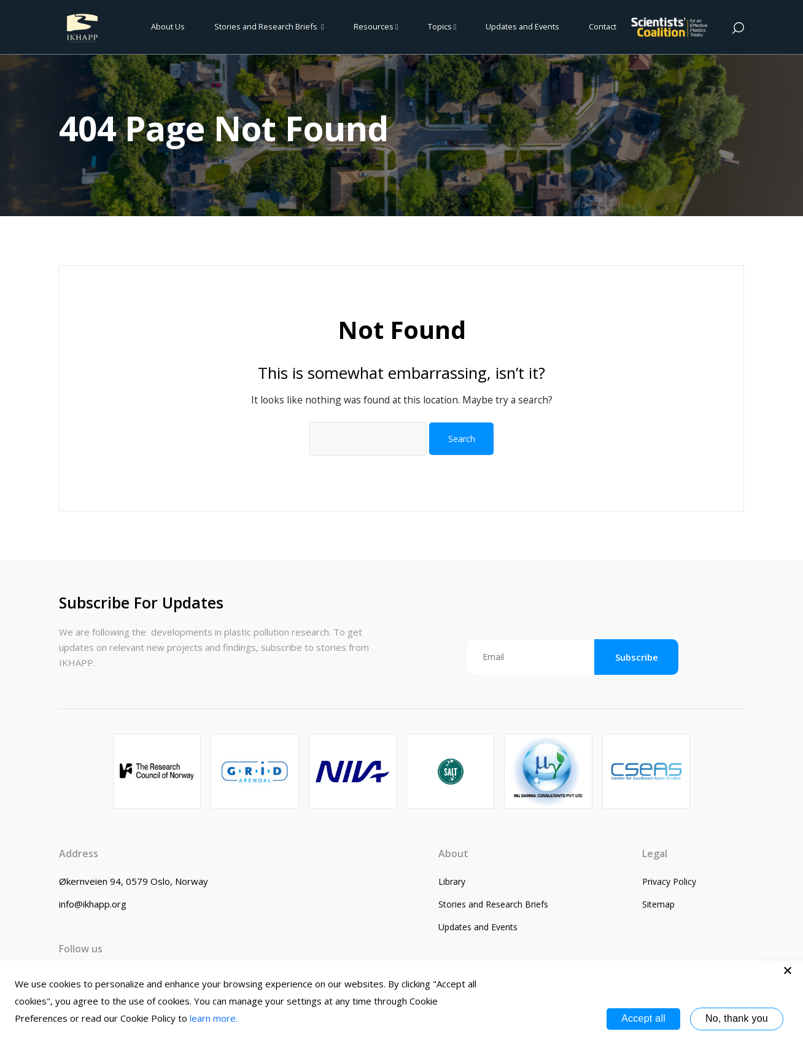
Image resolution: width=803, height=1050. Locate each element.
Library (451, 881)
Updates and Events (522, 26)
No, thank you (736, 1018)
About (453, 853)
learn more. (214, 1018)
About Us (168, 26)
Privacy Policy (669, 881)
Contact (602, 26)
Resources (376, 26)
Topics (442, 26)
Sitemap (658, 904)
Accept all (643, 1018)
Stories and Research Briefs (269, 26)
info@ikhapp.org (92, 904)
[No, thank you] (788, 970)
